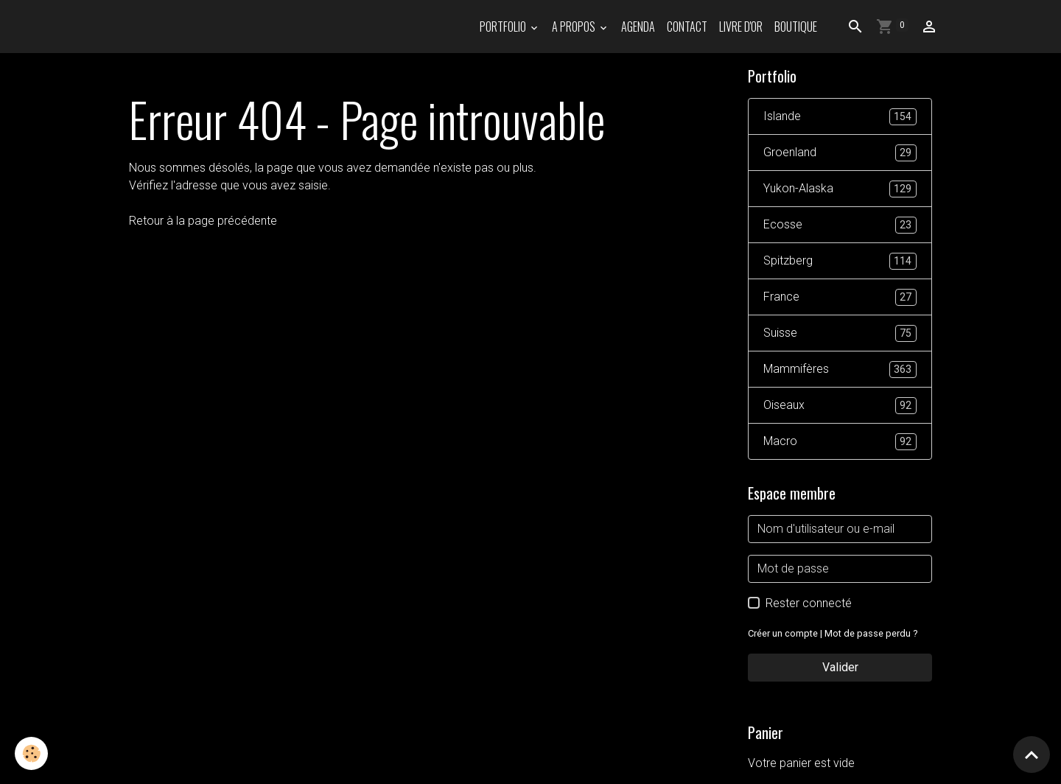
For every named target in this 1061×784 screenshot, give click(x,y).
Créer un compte (783, 633)
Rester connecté (809, 603)
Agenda (638, 26)
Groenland (840, 152)
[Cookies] (31, 753)
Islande (840, 116)
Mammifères (840, 369)
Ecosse (840, 225)
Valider (840, 667)
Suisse (840, 333)
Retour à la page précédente (203, 221)
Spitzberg (840, 261)
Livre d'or (741, 26)
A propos (575, 26)
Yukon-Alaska (840, 189)
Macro (840, 441)
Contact (687, 26)
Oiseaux (840, 405)
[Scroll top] (1031, 754)
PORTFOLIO (504, 26)
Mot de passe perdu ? (870, 633)
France (840, 297)
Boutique (795, 26)
